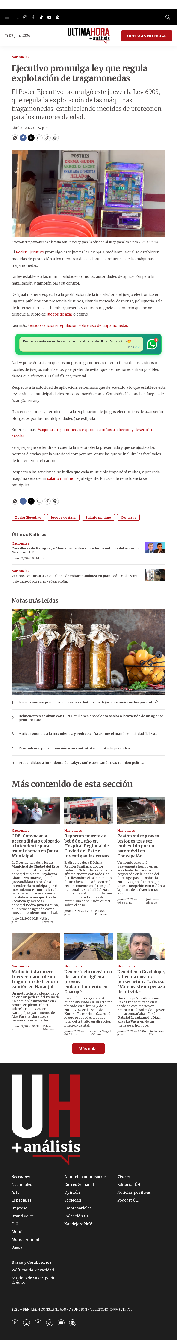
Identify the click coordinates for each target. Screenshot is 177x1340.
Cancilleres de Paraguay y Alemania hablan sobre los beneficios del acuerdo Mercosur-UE (75, 550)
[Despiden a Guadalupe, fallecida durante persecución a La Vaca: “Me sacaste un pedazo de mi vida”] (141, 946)
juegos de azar (59, 314)
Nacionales (20, 57)
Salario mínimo (98, 517)
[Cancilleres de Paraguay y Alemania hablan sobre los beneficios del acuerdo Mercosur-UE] (155, 548)
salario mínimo (60, 478)
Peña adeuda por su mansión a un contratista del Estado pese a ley (74, 748)
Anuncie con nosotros (85, 1177)
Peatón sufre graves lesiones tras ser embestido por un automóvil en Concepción (138, 845)
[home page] (89, 36)
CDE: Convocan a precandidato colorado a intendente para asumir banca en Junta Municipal (36, 845)
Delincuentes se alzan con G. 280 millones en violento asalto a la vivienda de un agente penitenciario (90, 718)
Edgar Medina (58, 581)
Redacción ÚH (156, 1032)
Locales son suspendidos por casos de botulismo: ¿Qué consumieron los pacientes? (88, 702)
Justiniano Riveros (153, 900)
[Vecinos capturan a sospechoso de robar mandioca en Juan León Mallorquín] (155, 575)
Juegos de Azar (63, 517)
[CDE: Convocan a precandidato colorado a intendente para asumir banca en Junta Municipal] (36, 810)
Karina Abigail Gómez (101, 1032)
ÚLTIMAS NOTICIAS (146, 36)
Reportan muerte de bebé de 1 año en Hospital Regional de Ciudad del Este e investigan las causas (86, 845)
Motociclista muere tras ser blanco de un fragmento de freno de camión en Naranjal (35, 979)
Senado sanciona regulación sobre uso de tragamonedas (78, 325)
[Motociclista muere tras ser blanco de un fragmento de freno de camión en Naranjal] (36, 946)
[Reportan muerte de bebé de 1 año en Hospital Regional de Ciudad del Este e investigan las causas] (88, 810)
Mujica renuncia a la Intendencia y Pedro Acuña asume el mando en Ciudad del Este (88, 734)
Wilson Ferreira (47, 920)
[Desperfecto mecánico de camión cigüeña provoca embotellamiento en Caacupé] (88, 946)
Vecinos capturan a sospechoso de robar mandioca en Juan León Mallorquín (75, 576)
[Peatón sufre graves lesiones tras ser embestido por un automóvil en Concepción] (141, 810)
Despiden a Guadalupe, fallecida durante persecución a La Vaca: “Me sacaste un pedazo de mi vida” (141, 981)
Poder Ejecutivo (30, 252)
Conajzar (128, 517)
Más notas (88, 1048)
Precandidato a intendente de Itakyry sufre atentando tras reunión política (81, 763)
